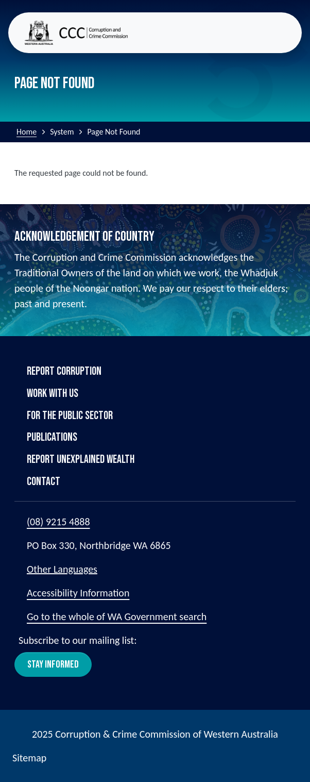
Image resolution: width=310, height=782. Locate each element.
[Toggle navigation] (287, 32)
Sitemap (29, 758)
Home (26, 132)
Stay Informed (53, 664)
